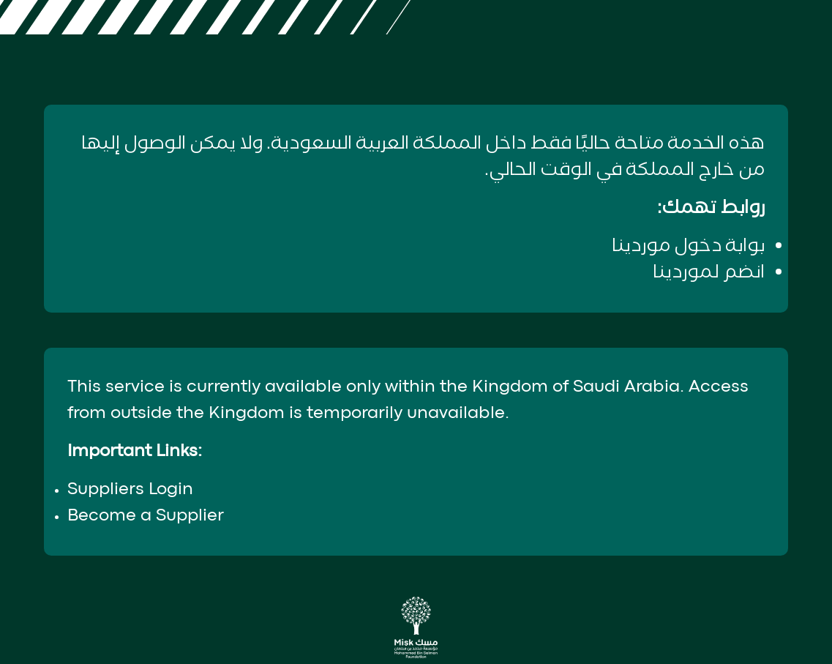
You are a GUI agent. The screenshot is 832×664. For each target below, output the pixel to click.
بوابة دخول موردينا (688, 246)
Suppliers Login (130, 489)
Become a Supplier (145, 516)
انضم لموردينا (709, 273)
